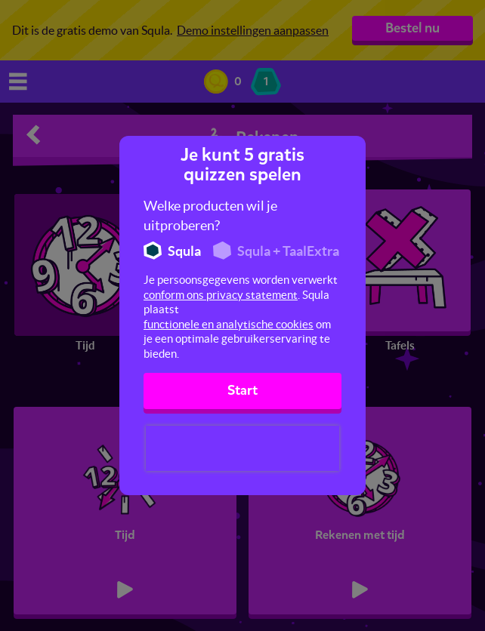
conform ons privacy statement (221, 294)
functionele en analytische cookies (229, 324)
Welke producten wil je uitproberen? (210, 215)
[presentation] (242, 448)
